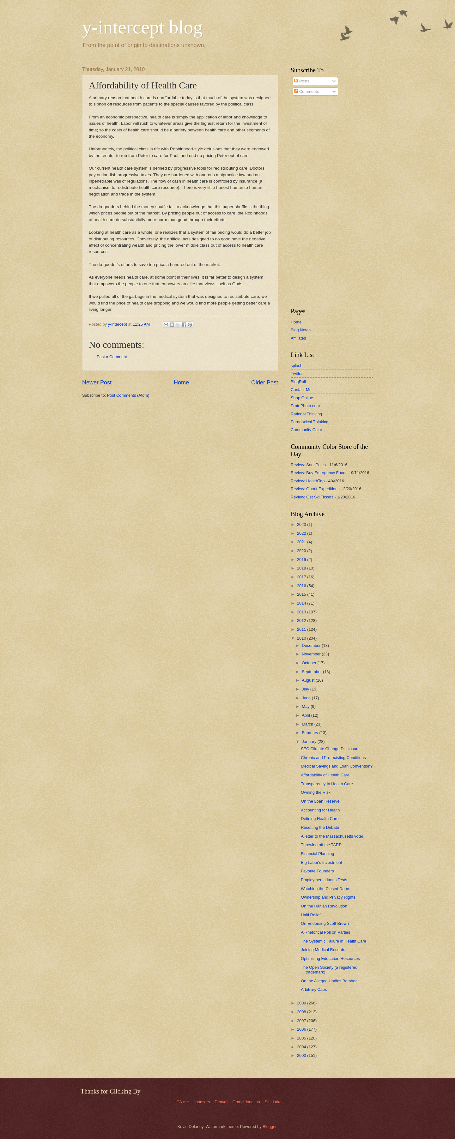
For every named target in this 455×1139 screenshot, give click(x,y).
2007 (302, 1020)
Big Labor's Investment (321, 862)
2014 (302, 603)
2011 (302, 629)
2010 (302, 638)
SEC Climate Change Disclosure (330, 748)
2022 (302, 533)
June (307, 698)
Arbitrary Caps (314, 989)
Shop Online (302, 397)
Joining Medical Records (323, 949)
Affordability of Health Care (325, 775)
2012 (302, 620)
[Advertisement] (310, 202)
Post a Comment (112, 356)
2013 (302, 612)
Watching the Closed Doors (325, 888)
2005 (302, 1038)
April (306, 715)
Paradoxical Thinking (309, 421)
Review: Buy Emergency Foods (319, 472)
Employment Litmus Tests (324, 879)
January (309, 741)
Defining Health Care (320, 818)
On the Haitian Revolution (324, 906)
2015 (302, 594)
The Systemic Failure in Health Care (333, 941)
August (309, 680)
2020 (302, 550)
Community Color (306, 429)
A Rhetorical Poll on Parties (325, 932)
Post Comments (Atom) (128, 395)
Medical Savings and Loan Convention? (337, 766)
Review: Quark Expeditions (315, 488)
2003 (302, 1055)
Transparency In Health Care (327, 783)
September (312, 671)
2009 (302, 1003)
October (309, 662)
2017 (302, 577)
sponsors (202, 1102)
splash (296, 365)
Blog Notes (301, 330)
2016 (302, 585)
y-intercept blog (142, 27)
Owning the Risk (316, 792)
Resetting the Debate (320, 827)
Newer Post (97, 382)
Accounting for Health (320, 810)
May (306, 706)
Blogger (269, 1126)
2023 (302, 524)
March (308, 724)
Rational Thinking (306, 414)
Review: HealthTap (308, 481)
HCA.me (181, 1102)
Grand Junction (246, 1102)
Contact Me (301, 389)
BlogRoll (298, 381)
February (310, 732)
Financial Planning (317, 853)
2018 (302, 568)
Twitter (297, 373)
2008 (302, 1011)
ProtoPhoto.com (305, 405)
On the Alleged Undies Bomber (329, 981)
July (306, 689)
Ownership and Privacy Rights (328, 897)
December (312, 645)
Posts (301, 81)
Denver (222, 1102)
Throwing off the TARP (321, 844)
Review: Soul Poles (308, 464)
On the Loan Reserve (320, 801)
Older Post (264, 382)
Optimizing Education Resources (330, 958)
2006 (302, 1029)
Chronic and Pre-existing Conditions (333, 757)
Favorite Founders (317, 871)
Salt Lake (273, 1102)
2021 (302, 541)
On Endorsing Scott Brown (325, 923)
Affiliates (298, 338)
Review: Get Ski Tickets (312, 497)
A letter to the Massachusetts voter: (332, 836)
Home (181, 382)
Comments (306, 91)
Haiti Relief (310, 915)
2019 (302, 559)
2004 (302, 1047)
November (312, 654)
